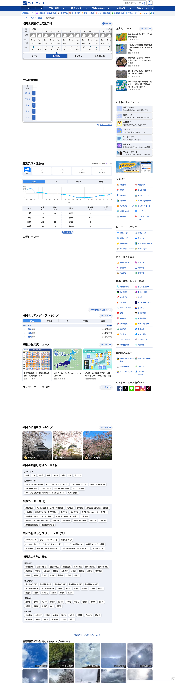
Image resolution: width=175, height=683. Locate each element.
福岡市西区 (78, 567)
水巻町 (92, 588)
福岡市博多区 (41, 567)
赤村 (51, 606)
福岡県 (40, 18)
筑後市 (63, 615)
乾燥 (27, 105)
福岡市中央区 (54, 567)
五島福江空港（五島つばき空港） (37, 521)
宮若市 (52, 602)
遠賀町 (28, 593)
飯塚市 (36, 602)
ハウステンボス (31, 540)
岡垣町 (100, 588)
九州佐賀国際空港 (32, 525)
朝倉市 (97, 615)
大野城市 (46, 571)
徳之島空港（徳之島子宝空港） (46, 512)
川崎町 (36, 606)
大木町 (63, 619)
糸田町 (28, 606)
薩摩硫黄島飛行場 (80, 521)
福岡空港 (93, 521)
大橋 (33, 475)
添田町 (101, 602)
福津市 (81, 571)
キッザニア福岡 (45, 489)
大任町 (44, 606)
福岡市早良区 (103, 567)
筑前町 (37, 619)
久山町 (68, 575)
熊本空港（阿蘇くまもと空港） (67, 516)
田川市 (44, 602)
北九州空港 (66, 521)
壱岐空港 (80, 508)
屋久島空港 (74, 512)
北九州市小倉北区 (75, 584)
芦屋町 (84, 588)
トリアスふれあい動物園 (34, 484)
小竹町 (68, 602)
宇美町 (28, 575)
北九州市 (78, 475)
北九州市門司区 (31, 584)
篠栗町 (36, 575)
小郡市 (80, 615)
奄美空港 (70, 508)
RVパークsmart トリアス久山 (56, 484)
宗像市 (55, 571)
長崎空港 (56, 521)
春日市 (37, 571)
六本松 (55, 475)
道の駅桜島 (29, 548)
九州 (32, 18)
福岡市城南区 (90, 567)
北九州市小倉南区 (91, 584)
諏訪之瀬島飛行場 (48, 525)
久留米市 (38, 615)
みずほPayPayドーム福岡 (95, 544)
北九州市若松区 (45, 584)
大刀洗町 (55, 619)
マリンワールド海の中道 (74, 544)
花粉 (27, 111)
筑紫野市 (29, 571)
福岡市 (41, 475)
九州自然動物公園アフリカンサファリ (75, 548)
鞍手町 (76, 602)
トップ (24, 18)
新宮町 (60, 575)
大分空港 (102, 521)
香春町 (93, 602)
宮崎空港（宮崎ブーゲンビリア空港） (39, 516)
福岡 (30, 337)
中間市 (76, 588)
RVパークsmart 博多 (61, 489)
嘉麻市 (60, 602)
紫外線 (27, 93)
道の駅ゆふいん (98, 548)
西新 (63, 475)
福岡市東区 (29, 567)
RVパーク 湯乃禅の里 (97, 484)
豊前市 (68, 588)
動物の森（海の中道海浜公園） (48, 548)
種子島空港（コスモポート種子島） (94, 512)
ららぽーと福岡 (31, 489)
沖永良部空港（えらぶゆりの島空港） (50, 508)
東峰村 (45, 619)
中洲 (27, 475)
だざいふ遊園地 (78, 489)
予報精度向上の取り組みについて (87, 635)
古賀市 (73, 571)
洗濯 (27, 117)
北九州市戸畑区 (60, 584)
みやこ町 (45, 593)
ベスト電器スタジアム (79, 484)
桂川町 (85, 602)
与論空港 (29, 512)
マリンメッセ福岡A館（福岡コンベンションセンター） (45, 493)
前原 (30, 329)
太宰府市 (64, 571)
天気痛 (27, 99)
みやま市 (29, 619)
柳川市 (47, 615)
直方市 (28, 602)
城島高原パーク (66, 540)
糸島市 (89, 571)
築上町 (70, 593)
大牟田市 (29, 615)
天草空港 (84, 516)
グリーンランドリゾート (48, 540)
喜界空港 (64, 512)
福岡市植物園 (72, 493)
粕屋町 (76, 575)
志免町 (44, 575)
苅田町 (36, 593)
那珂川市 (98, 571)
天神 (48, 475)
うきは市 (89, 615)
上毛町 (62, 593)
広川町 (71, 619)
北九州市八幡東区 (32, 588)
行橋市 (60, 588)
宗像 (30, 333)
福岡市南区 (66, 567)
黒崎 (69, 475)
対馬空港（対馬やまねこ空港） (98, 508)
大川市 (71, 615)
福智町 (59, 606)
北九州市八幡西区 (48, 588)
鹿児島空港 (29, 508)
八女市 (55, 615)
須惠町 (52, 575)
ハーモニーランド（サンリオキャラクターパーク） (44, 544)
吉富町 (54, 593)
